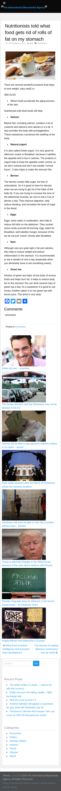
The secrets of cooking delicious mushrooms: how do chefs (46, 649)
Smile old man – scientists (15, 368)
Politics (13, 737)
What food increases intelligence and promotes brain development (15, 649)
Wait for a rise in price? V (23, 700)
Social (13, 748)
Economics (42, 43)
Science (14, 745)
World (13, 756)
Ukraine (14, 752)
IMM (31, 43)
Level (14, 775)
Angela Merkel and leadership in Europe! (23, 640)
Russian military (18, 741)
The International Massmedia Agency (24, 7)
